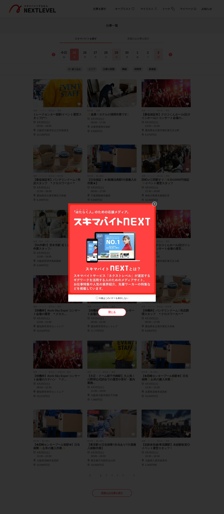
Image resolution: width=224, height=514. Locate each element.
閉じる (112, 312)
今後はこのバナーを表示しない (113, 298)
